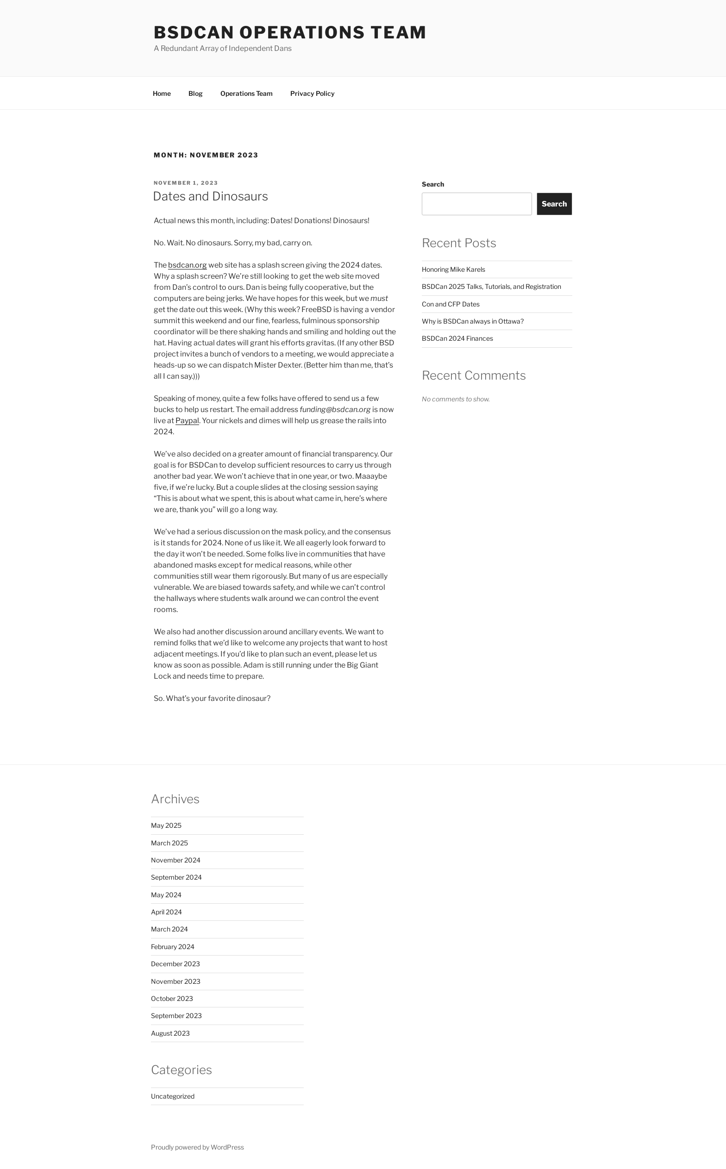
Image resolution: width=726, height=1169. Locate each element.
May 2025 (166, 825)
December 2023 (175, 964)
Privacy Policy (312, 93)
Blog (195, 93)
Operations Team (246, 93)
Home (162, 93)
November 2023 (175, 981)
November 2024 (175, 860)
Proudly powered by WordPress (197, 1147)
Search (433, 184)
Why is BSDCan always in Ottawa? (473, 321)
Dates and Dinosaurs (210, 196)
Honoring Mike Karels (453, 269)
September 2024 (176, 877)
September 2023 (176, 1015)
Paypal (187, 420)
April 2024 (166, 912)
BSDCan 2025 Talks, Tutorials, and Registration (491, 286)
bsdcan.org (187, 265)
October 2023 (172, 998)
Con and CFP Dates (451, 304)
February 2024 (172, 946)
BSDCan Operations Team (290, 32)
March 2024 (169, 929)
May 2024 (166, 895)
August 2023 (170, 1033)
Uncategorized (172, 1096)
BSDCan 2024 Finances (457, 338)
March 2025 (169, 843)
